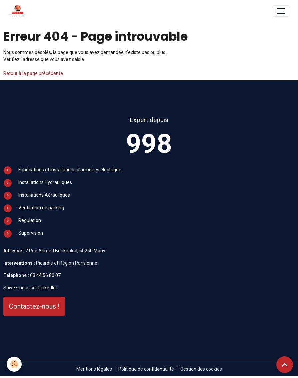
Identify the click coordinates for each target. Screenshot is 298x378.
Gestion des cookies (201, 369)
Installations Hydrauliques (45, 182)
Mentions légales (94, 369)
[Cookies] (14, 364)
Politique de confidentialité (146, 369)
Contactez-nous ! (34, 306)
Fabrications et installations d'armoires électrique (69, 169)
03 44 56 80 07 (45, 275)
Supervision (30, 233)
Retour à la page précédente (33, 73)
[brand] (19, 11)
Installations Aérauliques (44, 195)
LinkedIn (47, 287)
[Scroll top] (284, 364)
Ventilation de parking (41, 207)
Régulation (29, 220)
